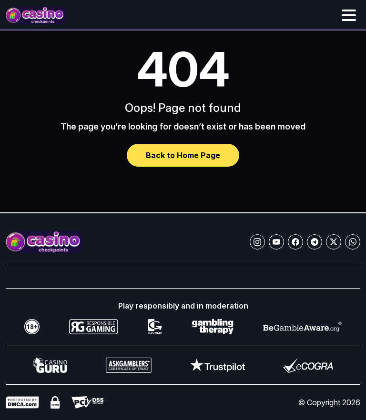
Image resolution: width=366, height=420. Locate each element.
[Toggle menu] (348, 15)
